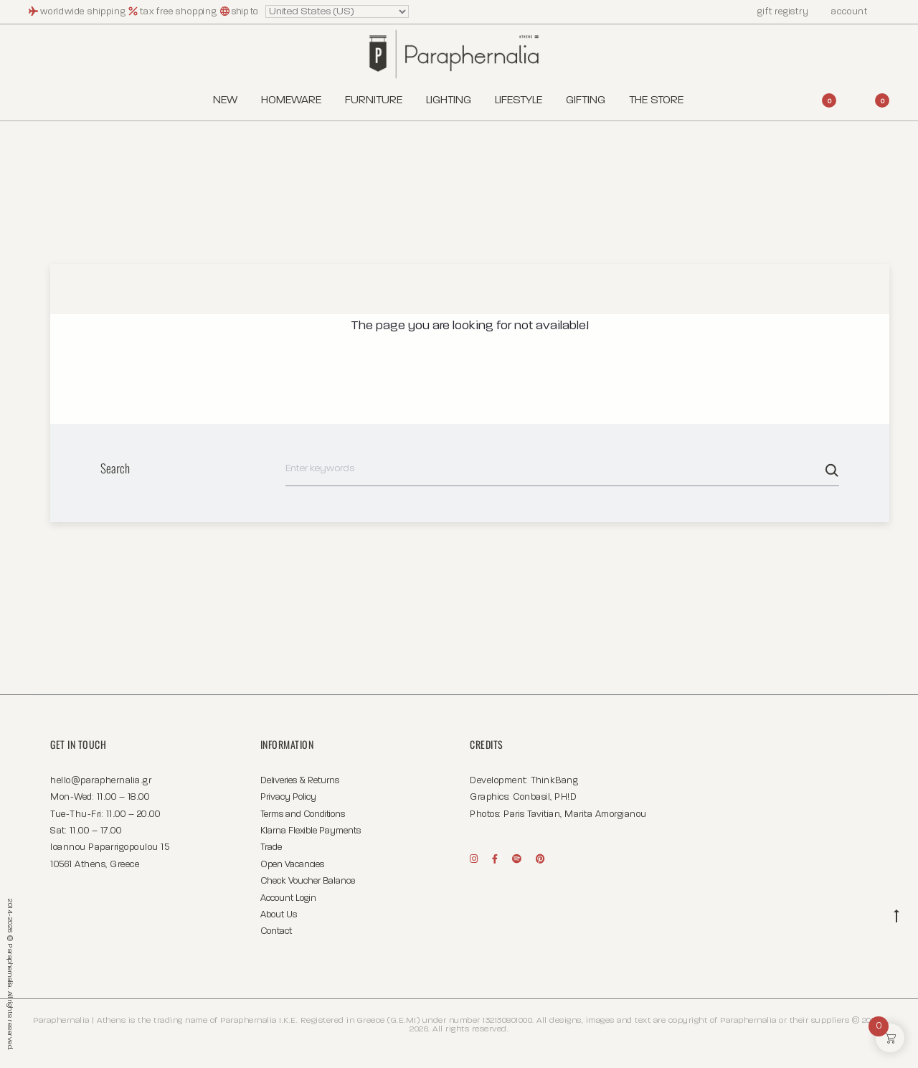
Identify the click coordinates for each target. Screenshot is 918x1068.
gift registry (776, 11)
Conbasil (531, 797)
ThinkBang (555, 780)
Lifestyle (518, 100)
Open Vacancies (292, 864)
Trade (271, 847)
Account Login (288, 898)
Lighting (448, 100)
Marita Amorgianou (605, 814)
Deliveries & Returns (299, 780)
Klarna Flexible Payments (310, 831)
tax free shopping (179, 11)
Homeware (291, 100)
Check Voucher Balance (307, 881)
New (225, 100)
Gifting (585, 100)
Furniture (373, 100)
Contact (276, 931)
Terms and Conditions (302, 814)
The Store (656, 100)
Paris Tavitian (531, 814)
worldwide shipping (84, 11)
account (843, 11)
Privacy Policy (288, 797)
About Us (278, 915)
